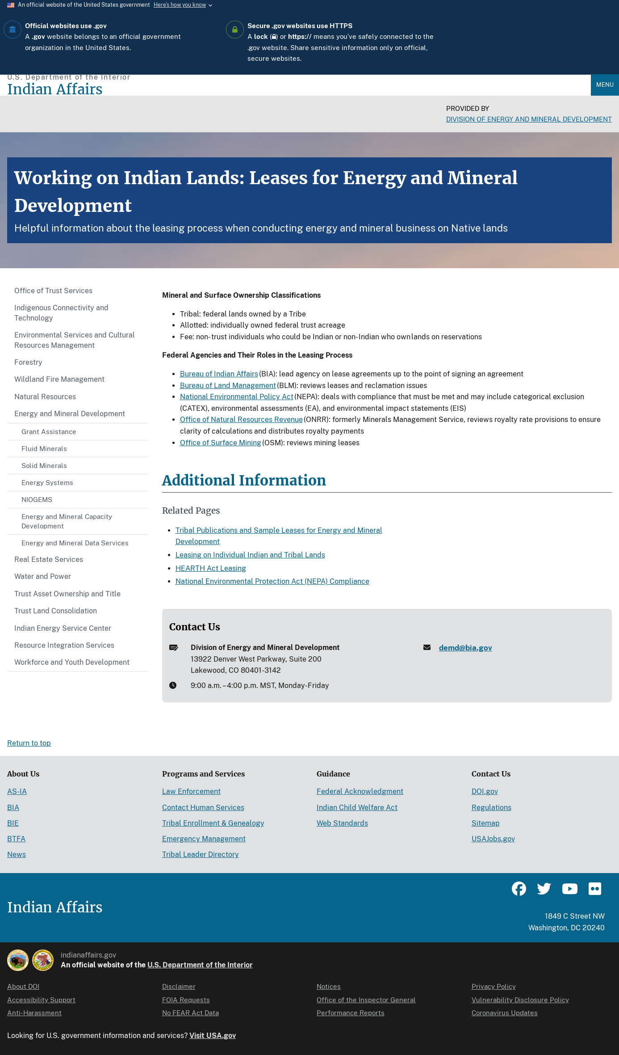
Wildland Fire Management (59, 379)
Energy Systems (47, 482)
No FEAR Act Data (190, 1013)
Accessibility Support (41, 1000)
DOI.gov (485, 791)
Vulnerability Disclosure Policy (520, 1000)
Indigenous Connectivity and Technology (61, 313)
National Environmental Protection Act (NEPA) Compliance (272, 581)
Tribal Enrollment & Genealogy (213, 823)
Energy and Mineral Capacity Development (66, 521)
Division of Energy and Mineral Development (529, 119)
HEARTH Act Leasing (211, 568)
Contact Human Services (203, 807)
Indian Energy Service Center (62, 628)
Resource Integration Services (64, 645)
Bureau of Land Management (228, 385)
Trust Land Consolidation (55, 611)
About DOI (23, 986)
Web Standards (342, 823)
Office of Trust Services (53, 291)
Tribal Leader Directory (200, 854)
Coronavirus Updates (505, 1013)
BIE (13, 823)
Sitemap (486, 823)
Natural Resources (45, 396)
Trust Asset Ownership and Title (67, 594)
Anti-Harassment (34, 1013)
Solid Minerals (44, 465)
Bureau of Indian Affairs (219, 374)
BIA (13, 807)
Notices (329, 986)
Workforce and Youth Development (72, 662)
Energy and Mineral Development (69, 413)
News (16, 854)
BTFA (16, 839)
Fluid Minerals (44, 448)
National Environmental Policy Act (236, 396)
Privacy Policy (494, 986)
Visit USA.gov (212, 1035)
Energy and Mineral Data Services (75, 543)
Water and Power (42, 576)
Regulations (491, 807)
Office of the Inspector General (366, 1000)
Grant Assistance (48, 431)
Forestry (28, 362)
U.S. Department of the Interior (200, 965)
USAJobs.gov (493, 839)
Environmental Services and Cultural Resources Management (74, 340)
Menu (605, 84)
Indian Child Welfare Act (357, 807)
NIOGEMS (36, 499)
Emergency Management (204, 839)
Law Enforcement (191, 791)
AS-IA (17, 791)
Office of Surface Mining (220, 443)
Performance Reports (351, 1013)
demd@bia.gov (465, 647)
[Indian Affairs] (299, 90)
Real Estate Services (48, 559)
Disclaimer (179, 986)
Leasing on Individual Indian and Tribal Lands (250, 555)
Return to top (29, 743)
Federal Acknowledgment (360, 791)
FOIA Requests (186, 1000)
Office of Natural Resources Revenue (241, 419)
